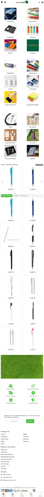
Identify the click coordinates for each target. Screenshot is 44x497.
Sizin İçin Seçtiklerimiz (7, 195)
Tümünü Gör (39, 164)
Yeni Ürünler (16, 195)
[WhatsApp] (22, 495)
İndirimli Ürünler (23, 195)
